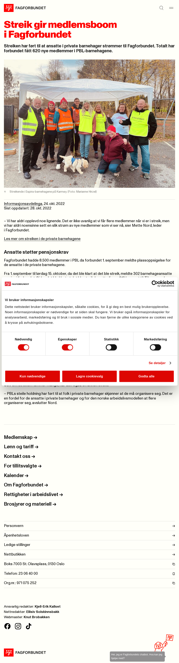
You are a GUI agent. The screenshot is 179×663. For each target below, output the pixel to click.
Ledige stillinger (89, 545)
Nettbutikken (89, 554)
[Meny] (171, 8)
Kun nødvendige (32, 376)
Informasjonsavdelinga (23, 204)
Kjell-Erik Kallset (48, 606)
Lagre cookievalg (89, 376)
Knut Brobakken (37, 617)
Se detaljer (157, 363)
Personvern (89, 526)
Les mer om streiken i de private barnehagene (42, 239)
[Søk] (161, 8)
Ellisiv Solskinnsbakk (42, 612)
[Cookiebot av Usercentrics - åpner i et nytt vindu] (157, 284)
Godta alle (146, 376)
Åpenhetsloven (89, 535)
